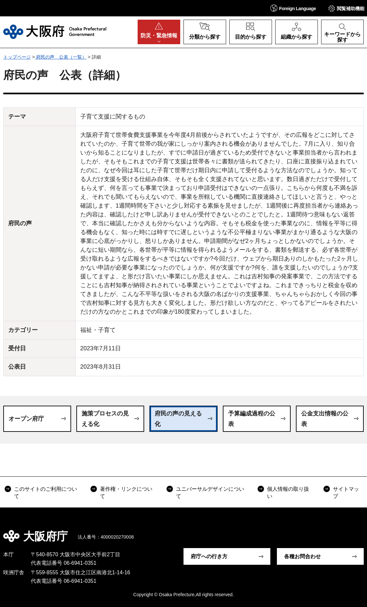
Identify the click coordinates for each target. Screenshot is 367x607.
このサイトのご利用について (45, 492)
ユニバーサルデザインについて (210, 492)
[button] (293, 8)
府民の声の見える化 (178, 418)
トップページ (17, 57)
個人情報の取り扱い (288, 492)
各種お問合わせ (302, 556)
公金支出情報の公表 (324, 418)
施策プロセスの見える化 (105, 418)
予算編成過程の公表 (251, 418)
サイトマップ (346, 492)
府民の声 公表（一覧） (61, 57)
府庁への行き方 (209, 556)
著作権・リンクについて (126, 492)
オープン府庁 (26, 418)
